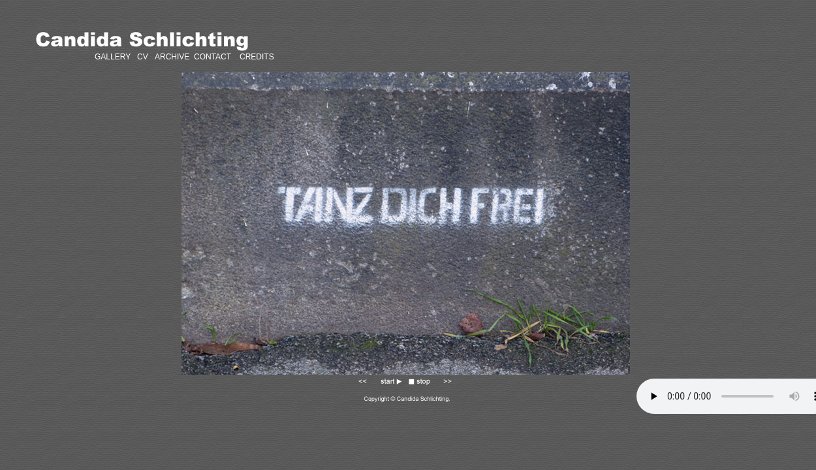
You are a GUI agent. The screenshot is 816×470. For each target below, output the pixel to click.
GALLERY (113, 56)
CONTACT (212, 56)
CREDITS (256, 56)
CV (142, 56)
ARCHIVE (172, 56)
